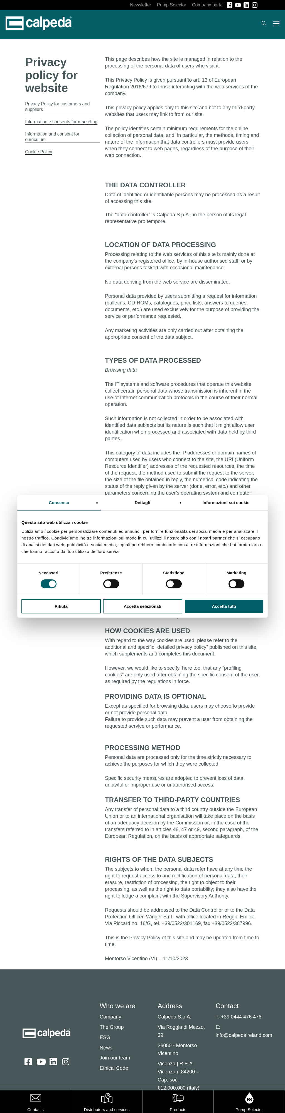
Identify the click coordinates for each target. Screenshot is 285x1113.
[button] (276, 24)
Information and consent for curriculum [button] (52, 137)
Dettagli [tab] (142, 502)
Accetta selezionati (142, 606)
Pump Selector (249, 1109)
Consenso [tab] (59, 502)
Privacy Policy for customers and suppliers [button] (57, 106)
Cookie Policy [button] (38, 151)
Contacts (35, 1109)
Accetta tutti (224, 606)
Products (178, 1109)
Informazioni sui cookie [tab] (226, 502)
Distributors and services (106, 1109)
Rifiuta (61, 606)
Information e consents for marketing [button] (61, 121)
